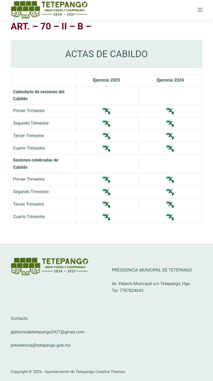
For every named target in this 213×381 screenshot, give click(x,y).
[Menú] (200, 9)
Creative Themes (110, 371)
